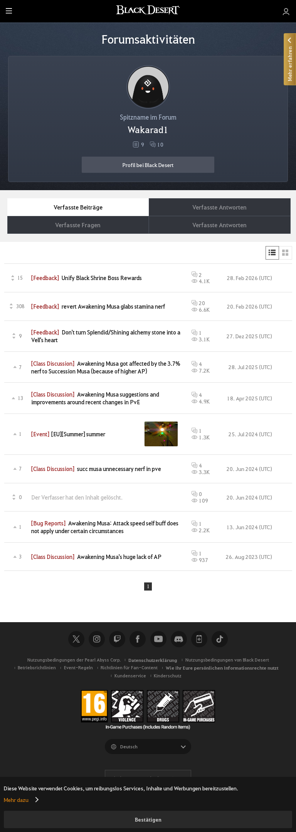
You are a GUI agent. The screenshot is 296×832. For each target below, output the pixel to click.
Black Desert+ (199, 640)
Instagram (97, 640)
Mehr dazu (16, 799)
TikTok (220, 640)
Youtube (158, 640)
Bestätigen (148, 819)
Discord (179, 640)
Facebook (138, 640)
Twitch (117, 640)
